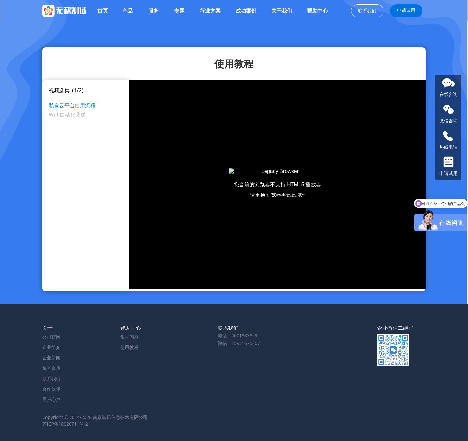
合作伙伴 (51, 389)
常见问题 (129, 337)
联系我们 (367, 10)
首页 (103, 10)
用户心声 (51, 399)
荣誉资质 (51, 368)
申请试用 (406, 10)
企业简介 (51, 347)
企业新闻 (51, 357)
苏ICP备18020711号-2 (65, 424)
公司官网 (51, 337)
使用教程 (129, 347)
